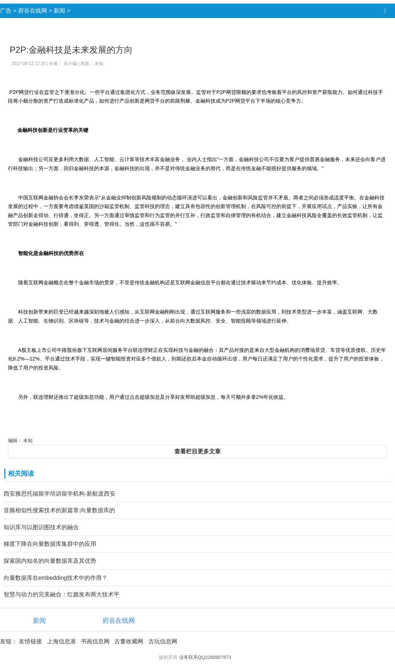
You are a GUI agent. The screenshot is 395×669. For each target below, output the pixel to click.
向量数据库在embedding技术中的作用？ (55, 578)
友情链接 (30, 641)
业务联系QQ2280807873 (205, 657)
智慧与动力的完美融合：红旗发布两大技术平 (61, 594)
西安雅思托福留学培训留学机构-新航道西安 (59, 494)
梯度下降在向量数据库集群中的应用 (50, 544)
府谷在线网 (32, 11)
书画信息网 (95, 641)
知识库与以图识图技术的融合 (41, 527)
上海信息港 (61, 641)
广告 (6, 11)
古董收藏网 (128, 641)
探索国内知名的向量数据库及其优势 (50, 561)
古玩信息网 (162, 641)
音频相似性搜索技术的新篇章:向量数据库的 (59, 510)
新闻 (59, 11)
